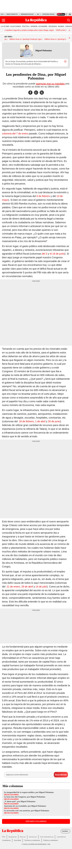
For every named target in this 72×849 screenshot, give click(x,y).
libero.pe (23, 837)
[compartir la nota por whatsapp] (36, 92)
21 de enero (13, 586)
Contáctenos (6, 840)
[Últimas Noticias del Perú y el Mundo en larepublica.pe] (36, 20)
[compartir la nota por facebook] (30, 92)
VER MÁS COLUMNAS (36, 821)
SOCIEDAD (52, 26)
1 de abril (40, 421)
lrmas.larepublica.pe (46, 837)
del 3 (44, 253)
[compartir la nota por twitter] (42, 92)
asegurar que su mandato (50, 83)
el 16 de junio (57, 253)
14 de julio (41, 586)
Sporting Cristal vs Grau (51, 14)
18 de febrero (26, 421)
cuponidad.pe (61, 837)
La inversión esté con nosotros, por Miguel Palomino (26, 810)
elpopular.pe (12, 837)
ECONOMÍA (42, 26)
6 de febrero (43, 196)
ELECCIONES (15, 26)
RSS (3, 837)
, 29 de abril (26, 586)
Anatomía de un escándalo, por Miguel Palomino (25, 806)
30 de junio (54, 421)
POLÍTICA (25, 26)
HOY (2, 14)
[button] (3, 20)
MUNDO (61, 26)
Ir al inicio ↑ (65, 831)
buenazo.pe (33, 837)
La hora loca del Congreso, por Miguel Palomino (24, 797)
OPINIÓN (34, 26)
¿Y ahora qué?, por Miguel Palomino (19, 801)
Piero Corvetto (12, 14)
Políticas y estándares (50, 840)
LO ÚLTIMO (5, 26)
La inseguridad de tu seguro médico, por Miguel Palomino (29, 792)
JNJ (38, 14)
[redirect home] (12, 831)
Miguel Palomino (43, 50)
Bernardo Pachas (27, 14)
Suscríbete (17, 840)
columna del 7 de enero (15, 133)
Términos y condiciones (32, 840)
